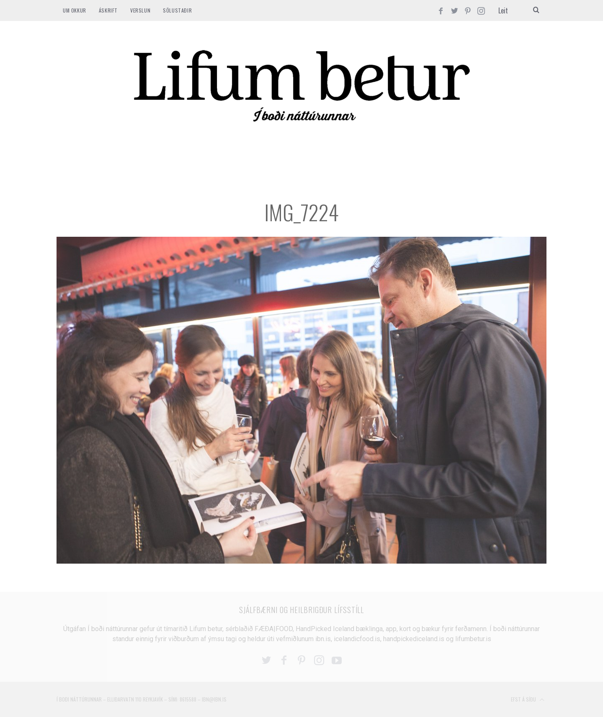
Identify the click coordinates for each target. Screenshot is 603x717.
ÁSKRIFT (108, 10)
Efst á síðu (527, 699)
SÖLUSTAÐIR (177, 10)
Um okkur (74, 10)
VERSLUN (140, 10)
